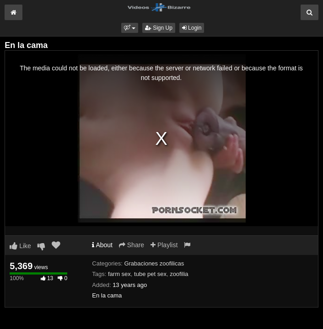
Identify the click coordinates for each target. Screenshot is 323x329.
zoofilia (179, 274)
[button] (129, 28)
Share (131, 245)
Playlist (164, 245)
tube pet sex (150, 274)
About (102, 245)
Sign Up (158, 28)
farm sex (119, 274)
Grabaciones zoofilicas (154, 263)
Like (20, 245)
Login (192, 28)
